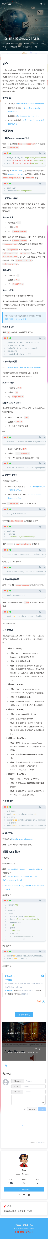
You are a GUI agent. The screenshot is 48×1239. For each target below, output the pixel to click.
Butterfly (30, 1228)
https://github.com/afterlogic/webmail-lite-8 (25, 869)
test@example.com (15, 174)
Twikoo (39, 1142)
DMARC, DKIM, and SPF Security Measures (24, 367)
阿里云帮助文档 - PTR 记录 (15, 319)
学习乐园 (6, 3)
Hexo (20, 1228)
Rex (14, 976)
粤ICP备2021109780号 (24, 1232)
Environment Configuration (28, 116)
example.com (17, 170)
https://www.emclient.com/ (22, 839)
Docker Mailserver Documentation (30, 103)
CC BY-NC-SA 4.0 (28, 990)
